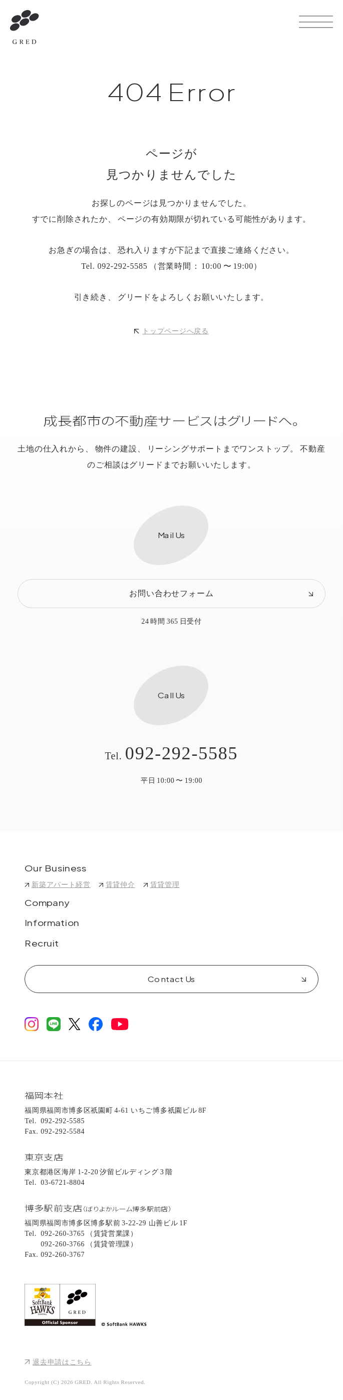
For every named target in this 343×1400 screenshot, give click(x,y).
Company (47, 903)
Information (52, 923)
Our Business (56, 868)
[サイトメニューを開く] (316, 22)
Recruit (42, 944)
